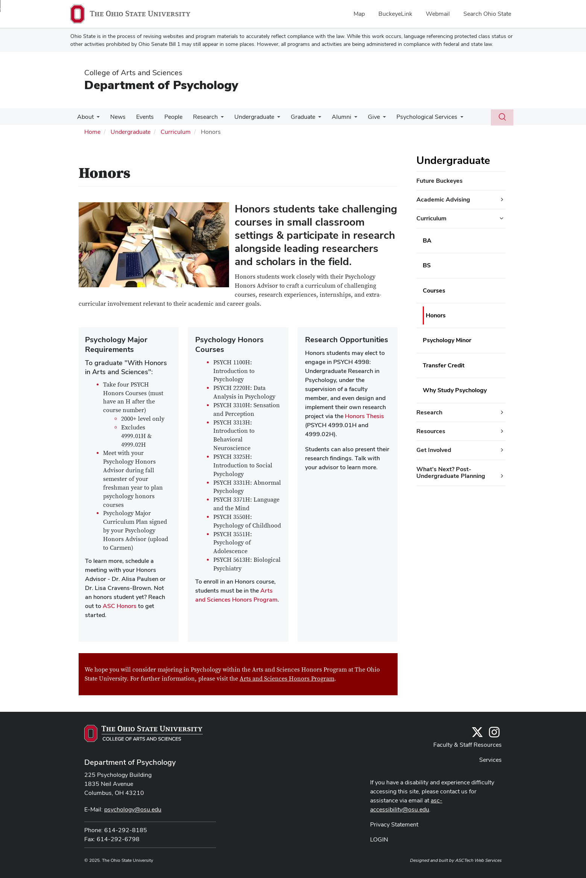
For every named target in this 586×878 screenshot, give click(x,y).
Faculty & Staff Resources (467, 745)
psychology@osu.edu (132, 809)
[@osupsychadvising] (494, 734)
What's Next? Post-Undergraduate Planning (450, 472)
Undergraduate (246, 117)
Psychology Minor (447, 340)
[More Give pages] (370, 119)
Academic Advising (443, 199)
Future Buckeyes (439, 181)
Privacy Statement (394, 824)
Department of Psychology (161, 85)
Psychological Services (412, 117)
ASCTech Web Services (478, 860)
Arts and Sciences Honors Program (287, 678)
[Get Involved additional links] (502, 450)
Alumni (330, 117)
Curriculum (176, 132)
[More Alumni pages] (343, 119)
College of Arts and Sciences (133, 72)
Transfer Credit (444, 365)
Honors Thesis (364, 416)
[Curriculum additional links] (501, 218)
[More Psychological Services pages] (446, 119)
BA (427, 240)
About (84, 117)
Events (141, 117)
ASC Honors (120, 606)
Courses (434, 290)
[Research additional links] (502, 412)
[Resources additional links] (502, 431)
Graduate (293, 117)
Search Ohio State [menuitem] (487, 14)
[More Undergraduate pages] (269, 119)
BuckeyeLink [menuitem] (395, 14)
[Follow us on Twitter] (477, 734)
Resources (430, 431)
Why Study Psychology (455, 390)
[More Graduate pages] (308, 119)
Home (92, 132)
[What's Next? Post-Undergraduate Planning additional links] (502, 476)
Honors (436, 315)
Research (198, 117)
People (168, 117)
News (115, 117)
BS (427, 265)
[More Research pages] (214, 119)
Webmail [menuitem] (438, 14)
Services (490, 760)
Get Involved (433, 450)
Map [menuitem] (359, 14)
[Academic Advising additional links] (502, 199)
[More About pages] (96, 119)
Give (361, 117)
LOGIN (379, 839)
